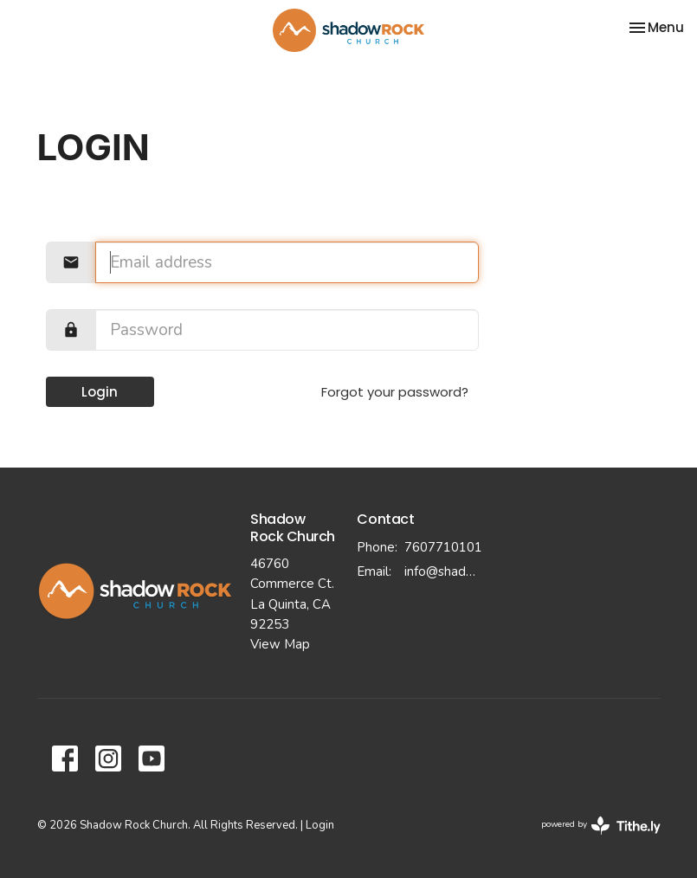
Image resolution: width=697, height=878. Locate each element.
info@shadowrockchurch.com (442, 571)
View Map (280, 644)
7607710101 (443, 547)
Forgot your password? (394, 392)
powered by (601, 826)
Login (99, 392)
